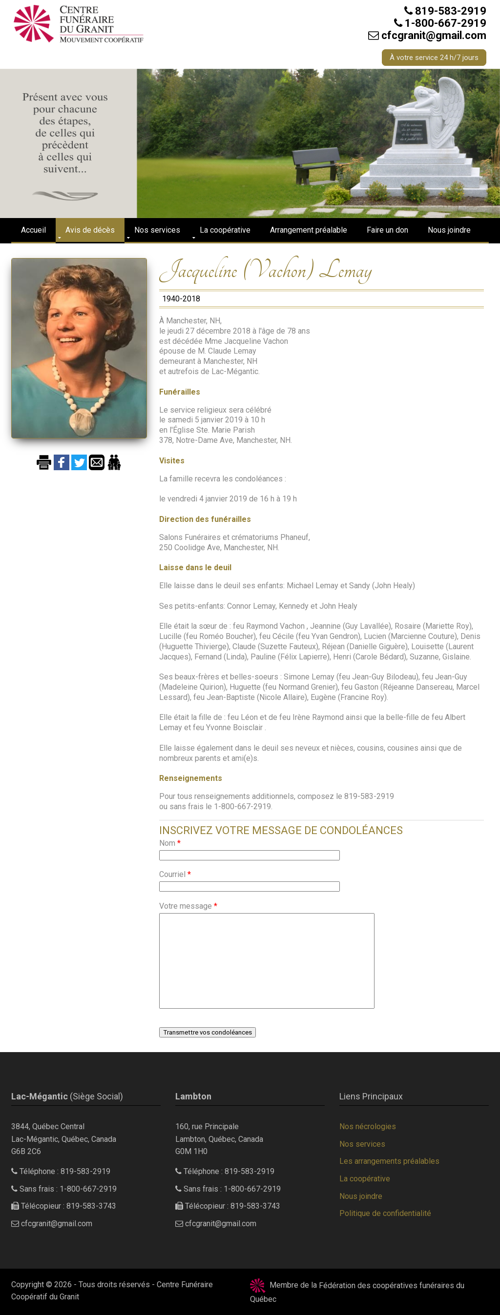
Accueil (33, 230)
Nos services (157, 230)
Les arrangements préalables (389, 1161)
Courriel (175, 874)
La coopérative (225, 230)
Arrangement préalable (308, 230)
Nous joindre (449, 230)
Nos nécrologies (367, 1126)
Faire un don (387, 230)
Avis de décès (90, 230)
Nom (170, 843)
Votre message (188, 906)
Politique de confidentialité (385, 1213)
